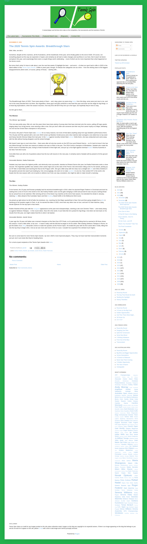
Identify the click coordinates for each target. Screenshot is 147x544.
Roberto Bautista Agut (122, 485)
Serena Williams (123, 492)
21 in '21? (120, 320)
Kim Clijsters (129, 448)
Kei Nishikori (133, 446)
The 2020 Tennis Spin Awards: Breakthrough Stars (39, 46)
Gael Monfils (120, 428)
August (121, 235)
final (47, 137)
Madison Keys (134, 456)
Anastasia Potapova (132, 383)
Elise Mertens (134, 420)
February (121, 251)
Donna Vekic (129, 417)
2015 (118, 265)
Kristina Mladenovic (126, 450)
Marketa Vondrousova (121, 465)
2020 (118, 195)
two (16, 196)
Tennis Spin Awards (28, 67)
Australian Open (121, 393)
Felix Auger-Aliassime (121, 424)
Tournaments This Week (30, 36)
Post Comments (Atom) (25, 268)
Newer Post (13, 264)
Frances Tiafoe (122, 426)
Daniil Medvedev (129, 409)
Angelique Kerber (123, 389)
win (91, 169)
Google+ (7, 1)
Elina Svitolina (125, 420)
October (121, 230)
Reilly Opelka (134, 483)
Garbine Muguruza (132, 428)
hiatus (74, 101)
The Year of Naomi (122, 364)
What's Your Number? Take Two (128, 224)
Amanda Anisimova (121, 381)
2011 (118, 276)
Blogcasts (64, 36)
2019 (118, 257)
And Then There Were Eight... (126, 315)
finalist (90, 147)
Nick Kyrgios (133, 473)
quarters (71, 171)
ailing (24, 225)
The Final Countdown (124, 226)
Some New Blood (122, 335)
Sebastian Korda (132, 490)
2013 (118, 271)
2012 (118, 273)
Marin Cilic (133, 463)
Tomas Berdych (127, 505)
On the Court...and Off (125, 221)
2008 (118, 284)
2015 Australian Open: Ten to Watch (131, 152)
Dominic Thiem (133, 415)
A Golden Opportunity (123, 362)
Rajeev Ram (125, 483)
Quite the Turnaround (123, 333)
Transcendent (121, 342)
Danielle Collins (119, 409)
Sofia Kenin (126, 497)
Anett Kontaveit (134, 387)
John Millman (129, 440)
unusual (38, 133)
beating (50, 196)
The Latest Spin (13, 36)
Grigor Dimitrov (128, 430)
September (122, 232)
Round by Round (122, 292)
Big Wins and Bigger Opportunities (127, 353)
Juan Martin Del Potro (126, 441)
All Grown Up (121, 317)
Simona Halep (126, 495)
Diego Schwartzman (121, 415)
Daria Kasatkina (125, 411)
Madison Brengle (124, 456)
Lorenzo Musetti (127, 454)
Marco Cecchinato (127, 458)
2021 (118, 193)
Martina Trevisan (133, 465)
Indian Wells (119, 434)
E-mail (41, 528)
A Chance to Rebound (123, 357)
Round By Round (122, 328)
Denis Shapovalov (132, 413)
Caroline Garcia (121, 403)
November (122, 200)
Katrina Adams (124, 446)
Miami (117, 469)
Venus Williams (125, 509)
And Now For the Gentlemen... (131, 103)
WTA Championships (131, 511)
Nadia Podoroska (48, 250)
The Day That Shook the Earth (126, 295)
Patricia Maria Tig (129, 477)
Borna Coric (119, 399)
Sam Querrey (129, 488)
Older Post (104, 264)
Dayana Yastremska (120, 413)
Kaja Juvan (131, 442)
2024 (118, 190)
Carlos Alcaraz (133, 401)
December (122, 197)
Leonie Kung (127, 452)
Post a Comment (17, 260)
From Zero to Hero (124, 211)
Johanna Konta (133, 438)
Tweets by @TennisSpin (122, 63)
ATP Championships (122, 375)
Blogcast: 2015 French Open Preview (130, 169)
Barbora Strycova (127, 395)
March (121, 248)
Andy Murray (121, 387)
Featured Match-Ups (50, 36)
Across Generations (123, 355)
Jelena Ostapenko (133, 436)
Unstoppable (120, 367)
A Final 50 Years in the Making (127, 214)
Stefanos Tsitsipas (128, 499)
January (121, 254)
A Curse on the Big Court (124, 310)
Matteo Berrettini (132, 467)
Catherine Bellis (127, 405)
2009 (118, 281)
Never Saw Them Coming (124, 360)
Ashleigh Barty (131, 391)
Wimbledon (119, 513)
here (50, 242)
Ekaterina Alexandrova (126, 418)
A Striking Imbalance (123, 337)
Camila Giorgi (128, 399)
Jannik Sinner (38, 250)
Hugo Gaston (124, 432)
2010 (118, 279)
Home (59, 264)
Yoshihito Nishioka (129, 513)
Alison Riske (133, 379)
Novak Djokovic (123, 475)
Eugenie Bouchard (121, 422)
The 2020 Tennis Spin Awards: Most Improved (127, 203)
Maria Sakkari (126, 460)
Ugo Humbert (130, 507)
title (103, 200)
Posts (118, 45)
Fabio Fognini (133, 422)
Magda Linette (118, 458)
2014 (118, 268)
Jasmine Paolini (123, 436)
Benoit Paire (122, 397)
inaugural (36, 209)
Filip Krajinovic (131, 424)
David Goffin (134, 411)
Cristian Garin (134, 407)
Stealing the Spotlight (123, 297)
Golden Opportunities (123, 313)
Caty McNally (134, 405)
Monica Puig (124, 471)
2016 (118, 263)
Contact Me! (75, 36)
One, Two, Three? (131, 133)
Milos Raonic (127, 469)
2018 (118, 260)
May (120, 243)
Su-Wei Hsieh (125, 501)
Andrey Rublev (18, 250)
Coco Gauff (118, 407)
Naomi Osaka (120, 473)
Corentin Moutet (126, 407)
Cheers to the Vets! (132, 87)
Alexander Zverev (121, 379)
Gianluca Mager (119, 430)
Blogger (77, 534)
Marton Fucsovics (120, 467)
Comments (120, 49)
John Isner (119, 440)
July (120, 238)
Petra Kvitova (125, 480)
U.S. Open (122, 507)
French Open (133, 426)
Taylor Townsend (128, 503)
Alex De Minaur (132, 377)
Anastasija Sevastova (121, 384)
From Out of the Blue (123, 340)
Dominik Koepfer (119, 416)
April (120, 246)
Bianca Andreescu (132, 397)
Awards (25, 250)
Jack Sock (129, 434)
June (120, 240)
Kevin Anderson (120, 448)
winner (71, 137)
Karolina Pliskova (127, 444)
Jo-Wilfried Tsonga (122, 438)
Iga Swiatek (31, 250)
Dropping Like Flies (122, 330)
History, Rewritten (122, 299)
